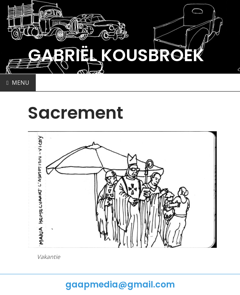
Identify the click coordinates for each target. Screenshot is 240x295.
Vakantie (48, 257)
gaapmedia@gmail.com (120, 284)
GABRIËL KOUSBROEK (116, 55)
